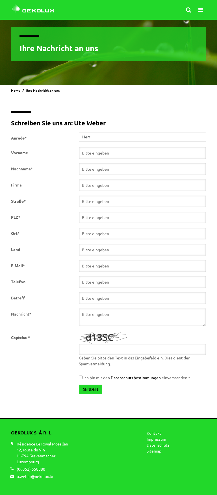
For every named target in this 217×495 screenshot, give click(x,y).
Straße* (18, 200)
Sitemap (154, 450)
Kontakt (154, 433)
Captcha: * (20, 337)
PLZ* (15, 217)
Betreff (18, 297)
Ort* (15, 233)
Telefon (18, 281)
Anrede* (19, 137)
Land (15, 249)
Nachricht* (21, 313)
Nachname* (22, 168)
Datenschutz (158, 444)
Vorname (19, 152)
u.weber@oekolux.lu (35, 476)
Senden (90, 389)
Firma (16, 184)
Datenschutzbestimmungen (136, 377)
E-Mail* (18, 265)
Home (15, 90)
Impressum (156, 439)
